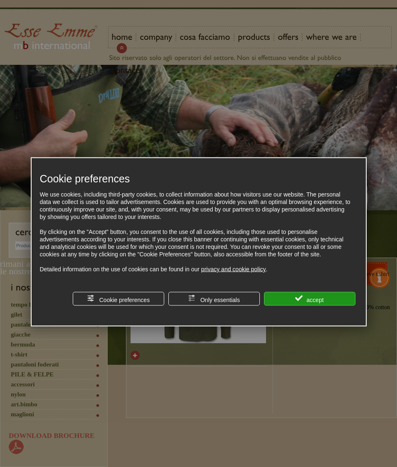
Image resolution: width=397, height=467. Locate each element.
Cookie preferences (118, 299)
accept (309, 299)
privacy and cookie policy (233, 269)
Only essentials (214, 299)
